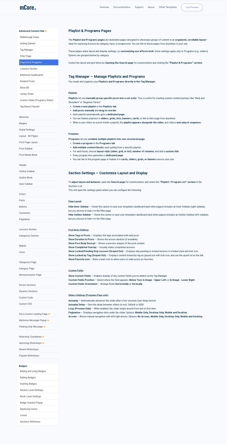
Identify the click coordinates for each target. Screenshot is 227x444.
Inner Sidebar (26, 184)
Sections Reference (30, 421)
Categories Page (27, 262)
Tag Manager (26, 49)
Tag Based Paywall (29, 106)
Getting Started (27, 43)
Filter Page (25, 56)
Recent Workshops (29, 349)
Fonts (22, 200)
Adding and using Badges (33, 371)
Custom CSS (25, 304)
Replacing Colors (28, 409)
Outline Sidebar (27, 171)
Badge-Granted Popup (31, 402)
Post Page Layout (28, 142)
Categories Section (29, 235)
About (151, 7)
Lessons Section (28, 68)
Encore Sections (27, 285)
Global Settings (27, 129)
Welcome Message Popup (34, 320)
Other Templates (168, 7)
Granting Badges (28, 383)
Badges (23, 123)
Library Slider (27, 94)
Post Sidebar (26, 148)
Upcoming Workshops (31, 343)
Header (23, 165)
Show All (24, 87)
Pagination (24, 219)
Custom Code (26, 297)
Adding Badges (28, 377)
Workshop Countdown (31, 336)
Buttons (23, 206)
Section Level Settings (31, 390)
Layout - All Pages (28, 136)
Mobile (22, 245)
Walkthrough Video (29, 37)
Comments (24, 213)
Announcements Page (30, 274)
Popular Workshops (29, 355)
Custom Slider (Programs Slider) (36, 100)
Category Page (26, 268)
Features (104, 7)
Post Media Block (28, 155)
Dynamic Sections (28, 291)
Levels (23, 415)
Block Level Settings (30, 396)
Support (139, 7)
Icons (22, 252)
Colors (22, 194)
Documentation (121, 7)
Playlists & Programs (31, 62)
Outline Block (26, 177)
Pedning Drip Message (32, 326)
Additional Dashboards (31, 75)
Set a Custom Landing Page (34, 314)
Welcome (24, 117)
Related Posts (27, 81)
